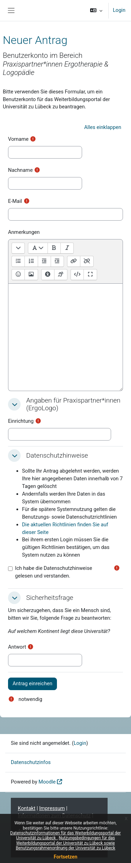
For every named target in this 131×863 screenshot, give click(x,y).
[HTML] (77, 274)
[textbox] (65, 337)
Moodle (47, 782)
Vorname (18, 139)
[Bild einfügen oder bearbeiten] (30, 274)
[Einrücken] (57, 261)
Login (119, 10)
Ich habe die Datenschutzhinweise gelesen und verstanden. (53, 572)
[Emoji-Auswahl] (18, 274)
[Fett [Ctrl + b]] (54, 248)
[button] (96, 10)
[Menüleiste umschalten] (18, 248)
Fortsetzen (66, 857)
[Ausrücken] (44, 261)
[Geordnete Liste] (30, 261)
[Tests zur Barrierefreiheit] (48, 274)
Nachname (20, 170)
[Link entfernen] (86, 261)
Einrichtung (21, 421)
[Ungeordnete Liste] (18, 261)
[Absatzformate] (38, 248)
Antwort (17, 647)
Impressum (52, 808)
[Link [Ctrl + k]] (73, 261)
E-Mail (15, 201)
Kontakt (26, 808)
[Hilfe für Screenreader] (60, 274)
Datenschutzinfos (31, 762)
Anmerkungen (24, 232)
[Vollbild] (89, 274)
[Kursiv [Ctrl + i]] (66, 248)
